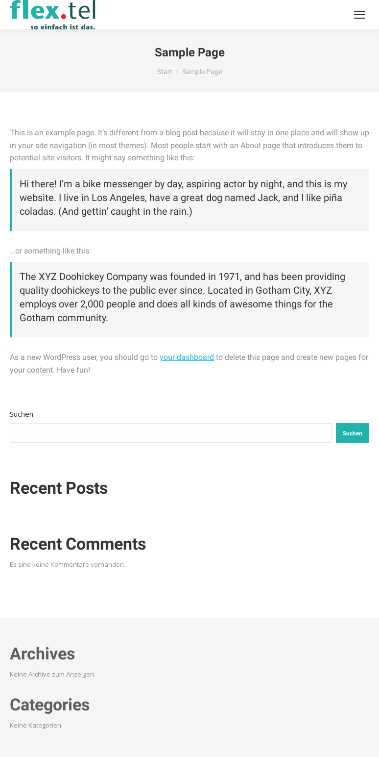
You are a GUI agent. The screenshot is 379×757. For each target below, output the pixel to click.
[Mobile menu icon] (359, 15)
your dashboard (187, 357)
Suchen (21, 414)
